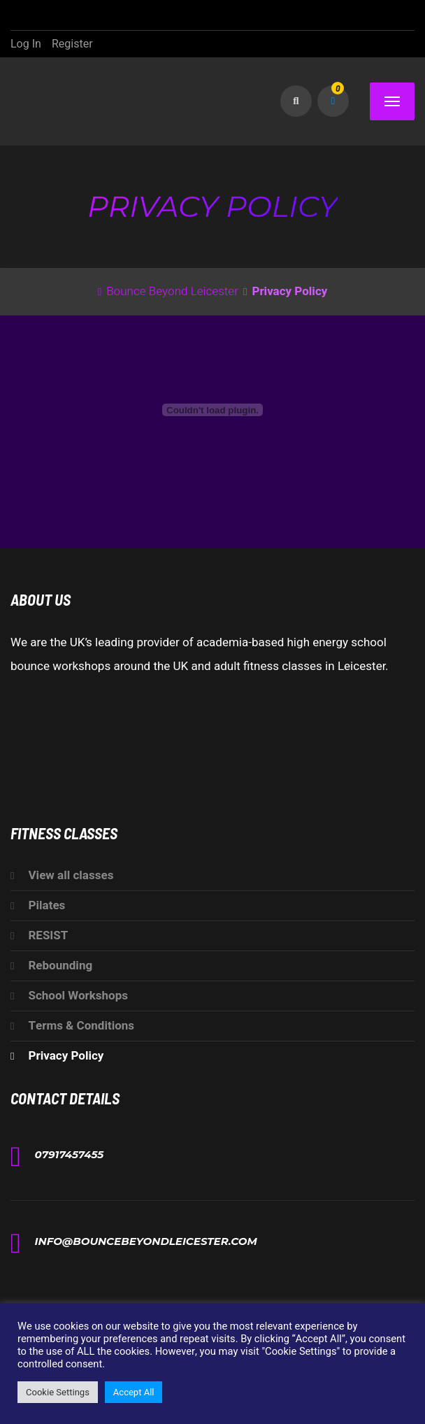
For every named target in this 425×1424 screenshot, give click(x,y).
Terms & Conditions (81, 1025)
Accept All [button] (133, 1392)
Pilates (46, 905)
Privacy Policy (65, 1056)
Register (72, 44)
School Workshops (78, 995)
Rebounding (60, 965)
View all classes (70, 875)
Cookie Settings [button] (57, 1392)
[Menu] (392, 101)
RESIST (48, 935)
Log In (25, 44)
